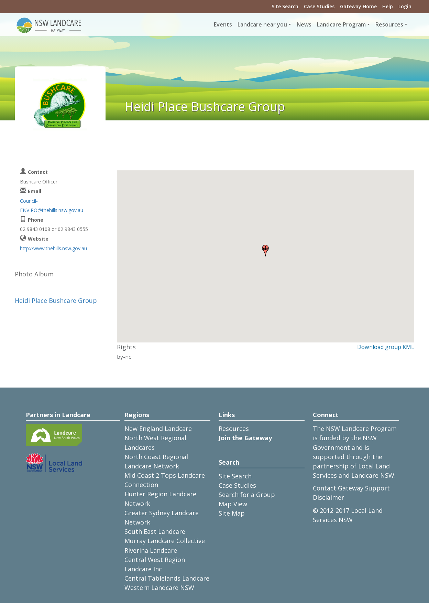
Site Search (285, 6)
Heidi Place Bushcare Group (56, 300)
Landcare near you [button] (262, 24)
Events (223, 24)
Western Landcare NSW (159, 587)
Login (404, 6)
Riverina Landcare (150, 550)
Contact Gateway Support (351, 488)
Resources (234, 428)
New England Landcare (158, 428)
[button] (265, 250)
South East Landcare (154, 531)
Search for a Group (247, 494)
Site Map (232, 513)
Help (387, 6)
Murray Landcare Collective (164, 541)
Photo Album (34, 274)
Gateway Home (358, 6)
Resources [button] (389, 24)
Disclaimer (328, 497)
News (304, 24)
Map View (233, 504)
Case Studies (319, 6)
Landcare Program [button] (341, 24)
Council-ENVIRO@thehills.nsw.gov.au (51, 205)
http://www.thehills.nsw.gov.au (53, 248)
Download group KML (385, 347)
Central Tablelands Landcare (166, 578)
